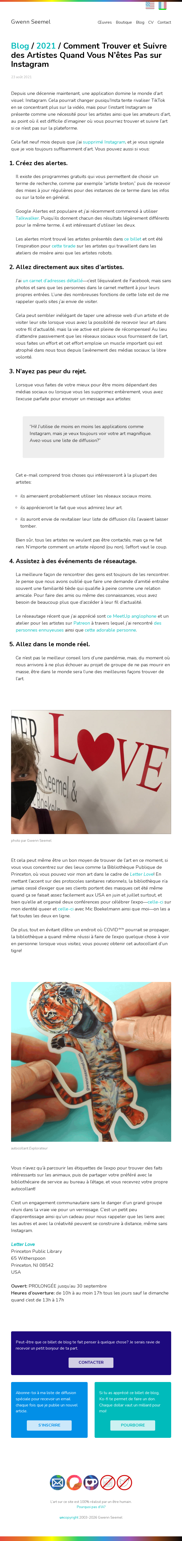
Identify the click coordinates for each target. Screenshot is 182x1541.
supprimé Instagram (104, 142)
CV (151, 22)
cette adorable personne (110, 630)
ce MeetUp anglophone (131, 616)
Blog (140, 22)
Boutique (124, 22)
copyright (69, 1517)
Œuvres (105, 22)
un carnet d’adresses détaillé (53, 281)
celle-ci (155, 902)
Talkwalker (27, 218)
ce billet (132, 239)
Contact (164, 22)
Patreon (81, 623)
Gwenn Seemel (31, 22)
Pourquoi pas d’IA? (91, 1506)
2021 (46, 45)
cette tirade (64, 246)
